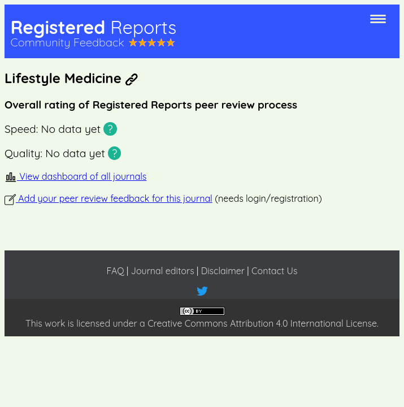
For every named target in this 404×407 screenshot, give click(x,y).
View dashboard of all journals (75, 176)
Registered (93, 27)
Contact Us (274, 270)
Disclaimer (223, 270)
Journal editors (162, 270)
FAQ (115, 270)
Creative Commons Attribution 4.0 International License (262, 323)
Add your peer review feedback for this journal (108, 198)
